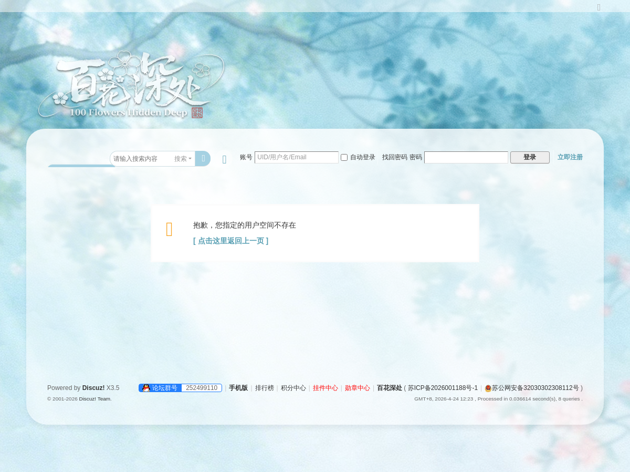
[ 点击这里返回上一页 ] (230, 241)
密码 (416, 157)
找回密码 (394, 157)
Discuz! (93, 388)
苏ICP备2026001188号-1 (443, 388)
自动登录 (358, 157)
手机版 (238, 388)
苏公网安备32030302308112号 (532, 388)
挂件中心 (325, 388)
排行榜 (264, 388)
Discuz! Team (94, 399)
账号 (246, 157)
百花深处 (389, 388)
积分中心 (293, 388)
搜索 (180, 158)
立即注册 (570, 157)
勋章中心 (357, 388)
